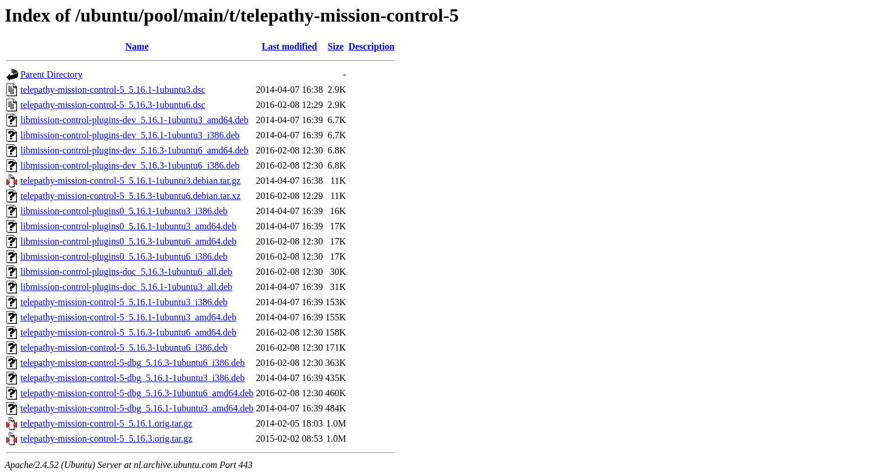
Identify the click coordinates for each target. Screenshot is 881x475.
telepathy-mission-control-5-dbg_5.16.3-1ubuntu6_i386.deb (132, 363)
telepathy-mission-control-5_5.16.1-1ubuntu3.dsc (112, 90)
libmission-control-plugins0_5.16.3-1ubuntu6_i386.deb (124, 256)
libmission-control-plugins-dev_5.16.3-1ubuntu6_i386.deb (130, 165)
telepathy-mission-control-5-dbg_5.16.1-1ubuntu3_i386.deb (132, 378)
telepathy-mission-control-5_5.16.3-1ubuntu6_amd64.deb (128, 332)
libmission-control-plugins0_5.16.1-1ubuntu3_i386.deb (124, 211)
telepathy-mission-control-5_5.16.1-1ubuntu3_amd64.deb (128, 317)
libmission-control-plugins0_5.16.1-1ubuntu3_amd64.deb (128, 226)
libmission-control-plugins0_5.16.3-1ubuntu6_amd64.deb (128, 241)
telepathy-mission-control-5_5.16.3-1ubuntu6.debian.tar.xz (130, 196)
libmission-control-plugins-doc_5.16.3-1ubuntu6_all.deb (126, 272)
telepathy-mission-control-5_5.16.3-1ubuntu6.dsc (112, 105)
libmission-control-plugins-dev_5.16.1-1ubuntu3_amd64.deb (134, 120)
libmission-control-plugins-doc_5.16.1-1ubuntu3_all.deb (126, 287)
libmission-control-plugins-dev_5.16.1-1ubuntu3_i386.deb (130, 135)
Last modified (289, 46)
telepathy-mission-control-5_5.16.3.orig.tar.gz (106, 438)
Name (137, 46)
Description (371, 46)
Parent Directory (51, 74)
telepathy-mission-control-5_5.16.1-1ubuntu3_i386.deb (124, 302)
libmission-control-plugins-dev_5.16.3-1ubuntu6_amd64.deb (134, 150)
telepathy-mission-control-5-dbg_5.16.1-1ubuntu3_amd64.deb (136, 408)
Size (336, 46)
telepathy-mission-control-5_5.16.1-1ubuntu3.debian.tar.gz (130, 181)
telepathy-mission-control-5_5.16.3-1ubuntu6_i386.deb (124, 347)
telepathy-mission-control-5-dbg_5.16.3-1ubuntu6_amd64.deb (136, 393)
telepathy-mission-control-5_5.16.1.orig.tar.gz (106, 423)
